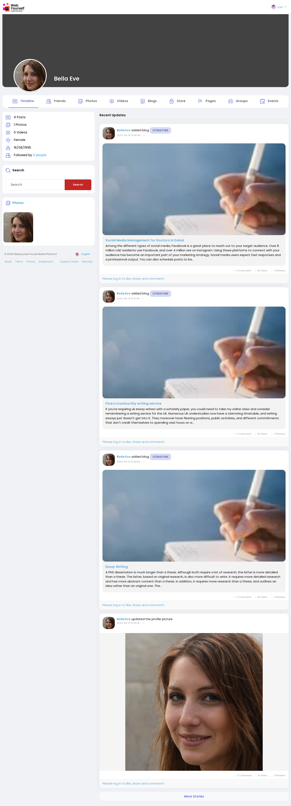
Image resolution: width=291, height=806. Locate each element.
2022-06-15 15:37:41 (128, 299)
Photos (18, 204)
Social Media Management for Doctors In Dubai (144, 241)
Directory (87, 262)
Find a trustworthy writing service (133, 404)
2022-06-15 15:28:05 (128, 462)
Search (78, 186)
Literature (160, 131)
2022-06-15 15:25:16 (128, 624)
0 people (39, 156)
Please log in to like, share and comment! (133, 279)
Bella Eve (66, 79)
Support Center (69, 262)
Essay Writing (116, 567)
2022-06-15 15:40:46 (128, 136)
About (8, 262)
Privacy (30, 262)
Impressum (46, 262)
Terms (19, 262)
